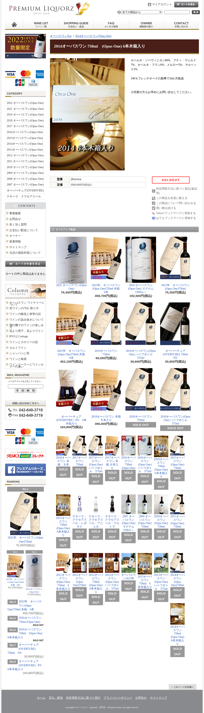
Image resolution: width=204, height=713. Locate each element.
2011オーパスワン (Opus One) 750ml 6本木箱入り (63, 571)
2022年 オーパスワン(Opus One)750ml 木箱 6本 (25, 605)
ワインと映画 (18, 359)
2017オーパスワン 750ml (79, 451)
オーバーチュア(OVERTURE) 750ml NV (23, 648)
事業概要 (15, 213)
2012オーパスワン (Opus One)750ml (79, 570)
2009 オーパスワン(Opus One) (25, 172)
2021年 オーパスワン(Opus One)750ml (25, 518)
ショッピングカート (186, 4)
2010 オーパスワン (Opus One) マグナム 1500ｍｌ (140, 265)
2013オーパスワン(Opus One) (25, 149)
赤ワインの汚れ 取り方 (24, 308)
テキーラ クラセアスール (24, 196)
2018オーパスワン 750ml (140, 395)
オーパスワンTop (61, 36)
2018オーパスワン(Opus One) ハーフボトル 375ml (175, 396)
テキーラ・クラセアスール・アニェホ (96, 511)
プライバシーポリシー (118, 697)
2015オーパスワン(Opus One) (25, 138)
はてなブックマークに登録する (176, 218)
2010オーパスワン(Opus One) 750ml (161, 511)
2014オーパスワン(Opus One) (25, 143)
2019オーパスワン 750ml (106, 329)
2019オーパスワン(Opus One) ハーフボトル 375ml (140, 330)
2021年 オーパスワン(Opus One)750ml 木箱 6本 (15, 570)
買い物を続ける (166, 208)
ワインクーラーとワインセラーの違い (26, 365)
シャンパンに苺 (19, 353)
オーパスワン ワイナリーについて (26, 303)
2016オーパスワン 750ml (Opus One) (128, 452)
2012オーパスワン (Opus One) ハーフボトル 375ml (112, 571)
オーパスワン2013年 (128, 566)
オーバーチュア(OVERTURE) (25, 190)
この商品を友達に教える (171, 198)
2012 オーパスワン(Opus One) (25, 155)
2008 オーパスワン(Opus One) (25, 178)
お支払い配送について (23, 230)
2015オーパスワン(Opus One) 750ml (177, 453)
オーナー (15, 235)
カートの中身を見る (25, 264)
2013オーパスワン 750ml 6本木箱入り (145, 571)
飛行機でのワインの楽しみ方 (26, 326)
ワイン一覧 (41, 25)
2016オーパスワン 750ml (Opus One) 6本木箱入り (25, 633)
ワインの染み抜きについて (26, 319)
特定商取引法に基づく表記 (83, 697)
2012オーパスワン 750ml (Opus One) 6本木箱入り (96, 573)
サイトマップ (18, 247)
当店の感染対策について (25, 252)
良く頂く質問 (111, 25)
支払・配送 (56, 697)
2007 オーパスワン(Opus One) (25, 184)
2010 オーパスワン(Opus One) (25, 167)
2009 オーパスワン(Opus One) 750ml (145, 511)
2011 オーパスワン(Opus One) (25, 161)
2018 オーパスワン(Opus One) (25, 120)
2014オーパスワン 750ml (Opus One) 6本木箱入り (177, 624)
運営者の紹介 (146, 25)
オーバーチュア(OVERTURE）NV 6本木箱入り (26, 665)
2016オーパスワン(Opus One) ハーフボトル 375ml (145, 454)
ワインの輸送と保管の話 (25, 313)
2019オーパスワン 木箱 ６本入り (106, 395)
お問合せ (181, 25)
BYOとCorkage (18, 336)
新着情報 (15, 241)
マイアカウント (162, 4)
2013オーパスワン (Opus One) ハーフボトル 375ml (161, 571)
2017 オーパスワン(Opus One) (25, 126)
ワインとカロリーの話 (23, 342)
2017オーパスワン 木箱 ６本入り (112, 452)
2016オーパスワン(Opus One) (25, 132)
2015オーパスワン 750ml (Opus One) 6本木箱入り (63, 515)
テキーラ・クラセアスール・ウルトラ (112, 511)
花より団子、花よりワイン (26, 330)
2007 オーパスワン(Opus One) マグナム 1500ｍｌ (129, 513)
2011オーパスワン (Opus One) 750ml (177, 511)
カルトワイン (18, 347)
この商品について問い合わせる (176, 203)
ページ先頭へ (182, 687)
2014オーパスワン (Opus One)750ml (177, 570)
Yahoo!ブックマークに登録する (176, 213)
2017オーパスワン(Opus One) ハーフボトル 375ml (96, 454)
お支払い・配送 (76, 25)
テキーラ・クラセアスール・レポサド (79, 511)
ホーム (14, 25)
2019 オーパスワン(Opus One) (25, 114)
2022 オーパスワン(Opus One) (25, 102)
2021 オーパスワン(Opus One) (25, 108)
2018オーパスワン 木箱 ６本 (64, 451)
